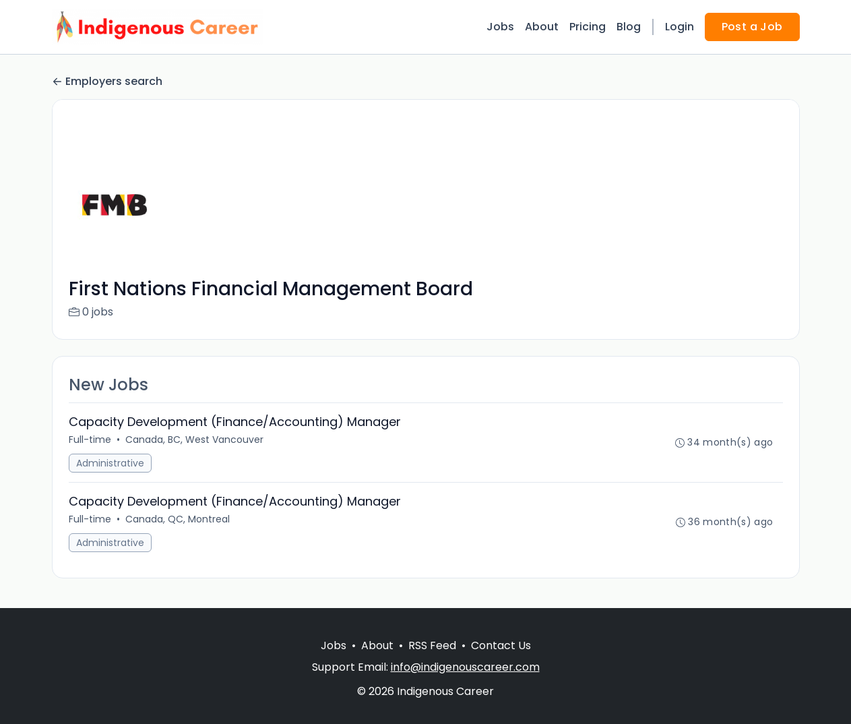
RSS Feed (432, 645)
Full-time (90, 439)
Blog (629, 26)
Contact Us (501, 645)
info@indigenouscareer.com (465, 667)
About (542, 26)
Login (679, 26)
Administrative (110, 463)
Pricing (587, 26)
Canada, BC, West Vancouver (194, 439)
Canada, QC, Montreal (177, 519)
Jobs (500, 26)
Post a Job (752, 26)
